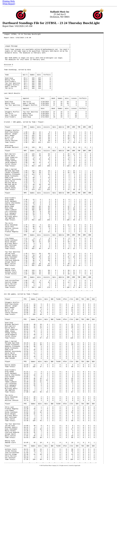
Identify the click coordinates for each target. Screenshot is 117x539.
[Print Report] (9, 4)
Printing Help (9, 1)
